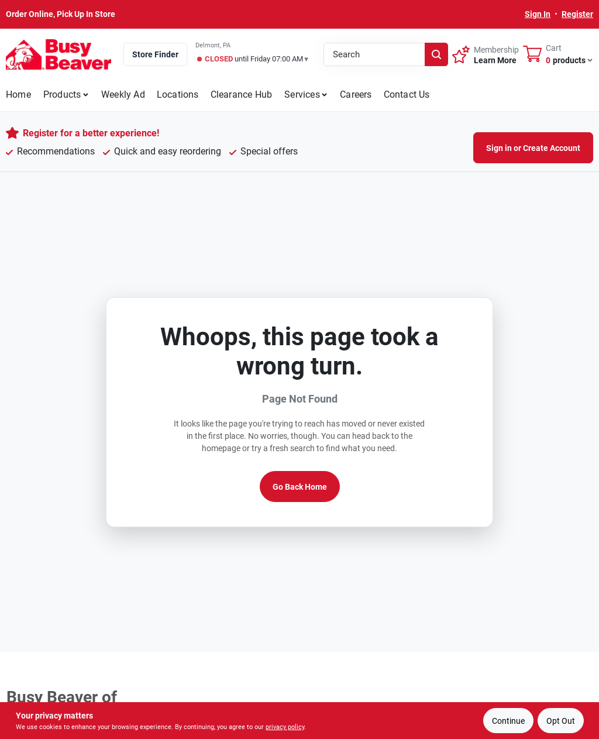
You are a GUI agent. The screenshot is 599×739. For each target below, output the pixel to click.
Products (62, 94)
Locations (178, 94)
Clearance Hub (242, 94)
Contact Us (407, 94)
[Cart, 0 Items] (558, 54)
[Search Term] (385, 54)
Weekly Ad (123, 94)
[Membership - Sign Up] (485, 54)
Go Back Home (300, 486)
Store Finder (155, 54)
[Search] (436, 54)
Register (577, 14)
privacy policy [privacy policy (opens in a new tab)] (285, 727)
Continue (508, 721)
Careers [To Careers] (355, 94)
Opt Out (560, 721)
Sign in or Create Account (533, 148)
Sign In (537, 14)
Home (18, 94)
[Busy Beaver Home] (58, 54)
